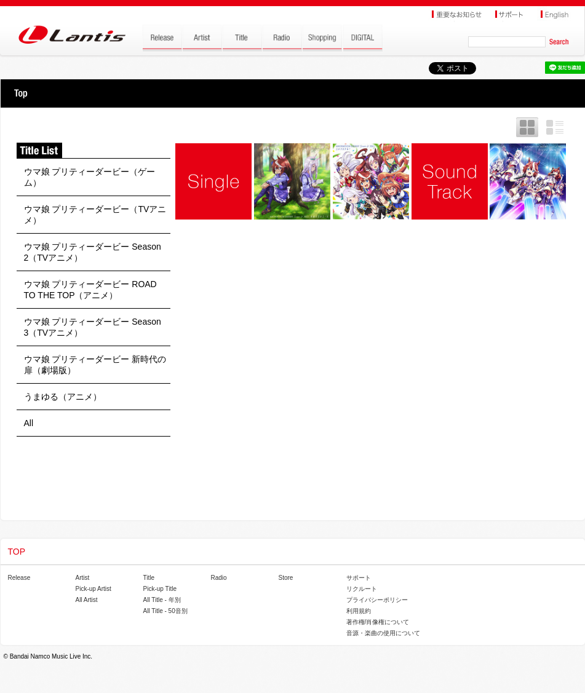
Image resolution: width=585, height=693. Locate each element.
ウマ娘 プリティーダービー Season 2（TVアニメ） (92, 252)
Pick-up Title (160, 588)
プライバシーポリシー (377, 599)
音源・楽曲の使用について (383, 633)
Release (19, 577)
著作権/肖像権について (378, 622)
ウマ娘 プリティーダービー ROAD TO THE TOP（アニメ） (90, 289)
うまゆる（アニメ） (62, 397)
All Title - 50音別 (165, 611)
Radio (219, 577)
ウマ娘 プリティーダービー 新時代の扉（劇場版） (95, 364)
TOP (21, 93)
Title (149, 577)
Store (286, 577)
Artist (83, 577)
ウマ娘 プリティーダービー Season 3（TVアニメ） (92, 327)
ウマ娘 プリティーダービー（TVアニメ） (95, 214)
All (29, 423)
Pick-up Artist (93, 588)
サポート (358, 577)
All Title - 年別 (162, 599)
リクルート (361, 588)
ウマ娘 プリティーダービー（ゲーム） (90, 177)
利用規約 (358, 611)
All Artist (87, 599)
